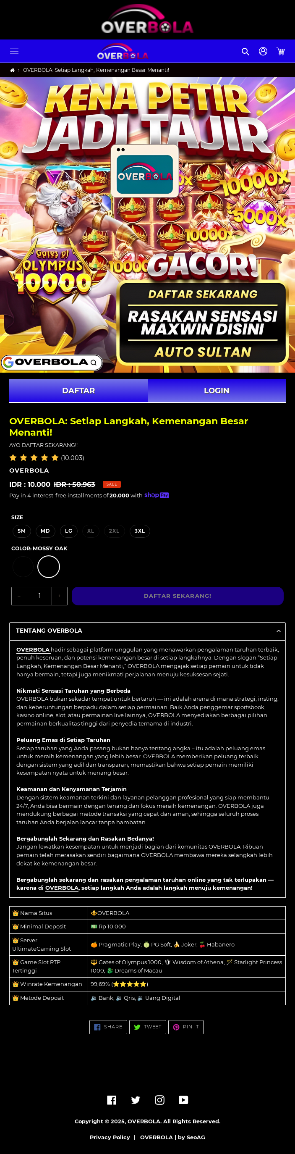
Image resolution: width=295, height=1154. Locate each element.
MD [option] (45, 531)
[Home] (12, 70)
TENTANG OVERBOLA (49, 630)
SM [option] (22, 531)
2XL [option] (114, 531)
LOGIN (217, 390)
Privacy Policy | (114, 1137)
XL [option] (90, 531)
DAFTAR (78, 390)
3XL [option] (140, 531)
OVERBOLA (61, 887)
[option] (23, 566)
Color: (39, 548)
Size (17, 517)
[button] (14, 51)
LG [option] (69, 531)
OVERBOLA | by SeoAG (172, 1137)
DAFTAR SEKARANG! (177, 595)
